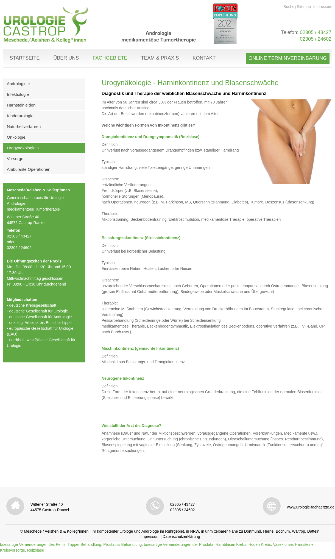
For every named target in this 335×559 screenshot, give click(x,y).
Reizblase (35, 550)
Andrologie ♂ (19, 83)
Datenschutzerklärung (181, 536)
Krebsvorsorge (12, 550)
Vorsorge (15, 158)
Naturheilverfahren (24, 126)
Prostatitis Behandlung (122, 544)
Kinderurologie (20, 115)
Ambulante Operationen (28, 169)
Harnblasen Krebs (231, 544)
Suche (288, 6)
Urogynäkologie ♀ (23, 148)
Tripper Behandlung (84, 544)
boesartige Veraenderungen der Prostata (178, 544)
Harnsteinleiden (21, 105)
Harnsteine (304, 544)
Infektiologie (18, 94)
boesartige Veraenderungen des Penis (32, 544)
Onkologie (16, 137)
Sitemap (304, 6)
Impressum (322, 6)
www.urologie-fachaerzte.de (310, 507)
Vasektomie (283, 544)
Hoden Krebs (260, 544)
